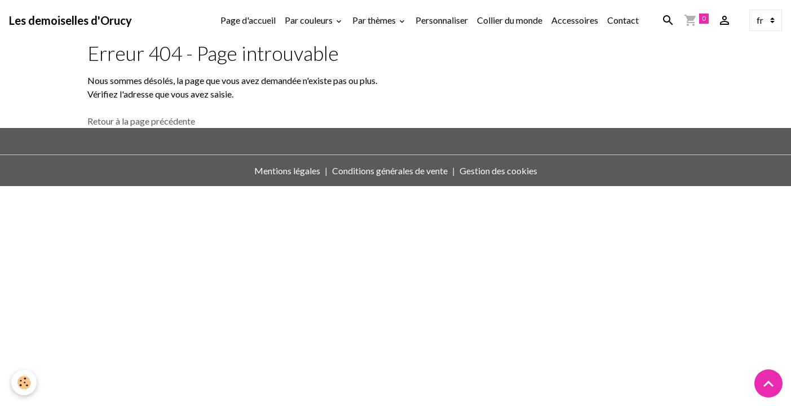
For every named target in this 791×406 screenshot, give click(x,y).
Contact (623, 20)
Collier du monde (509, 20)
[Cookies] (24, 382)
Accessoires (574, 20)
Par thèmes (374, 20)
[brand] (70, 20)
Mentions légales (287, 170)
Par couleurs (309, 20)
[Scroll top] (768, 383)
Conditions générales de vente (390, 170)
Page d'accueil (248, 20)
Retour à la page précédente (141, 121)
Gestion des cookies (498, 170)
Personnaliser (442, 20)
